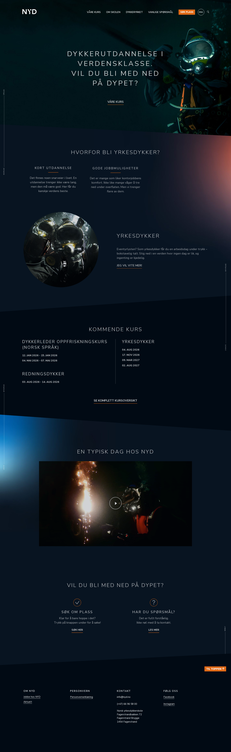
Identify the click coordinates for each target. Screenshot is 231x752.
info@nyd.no (123, 697)
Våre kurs (94, 12)
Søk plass (186, 12)
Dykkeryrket (134, 12)
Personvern (80, 691)
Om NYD (29, 691)
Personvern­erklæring (81, 697)
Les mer (153, 635)
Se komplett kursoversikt (115, 405)
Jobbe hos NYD (31, 696)
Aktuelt (27, 701)
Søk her (77, 635)
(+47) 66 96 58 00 (127, 704)
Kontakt (124, 691)
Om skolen (113, 12)
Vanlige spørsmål (160, 12)
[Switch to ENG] (201, 12)
